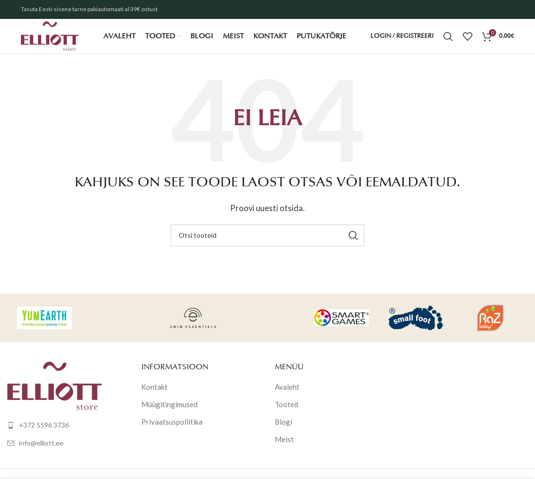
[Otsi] (448, 41)
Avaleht (287, 396)
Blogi (283, 431)
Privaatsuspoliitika (171, 431)
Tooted (286, 414)
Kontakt (154, 396)
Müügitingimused (169, 414)
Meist (284, 449)
